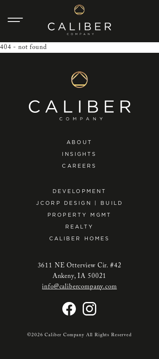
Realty (79, 226)
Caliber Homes (79, 238)
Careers (79, 166)
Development (80, 191)
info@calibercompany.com (79, 287)
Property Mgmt (79, 215)
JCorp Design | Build (79, 203)
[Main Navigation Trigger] (15, 20)
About (79, 142)
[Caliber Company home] (79, 20)
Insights (79, 154)
